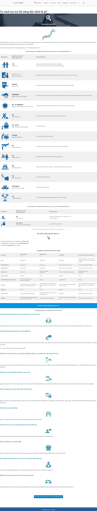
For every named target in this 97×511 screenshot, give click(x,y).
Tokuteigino (65, 3)
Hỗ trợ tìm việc (73, 3)
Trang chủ (46, 3)
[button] (41, 3)
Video (59, 3)
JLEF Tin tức (53, 3)
